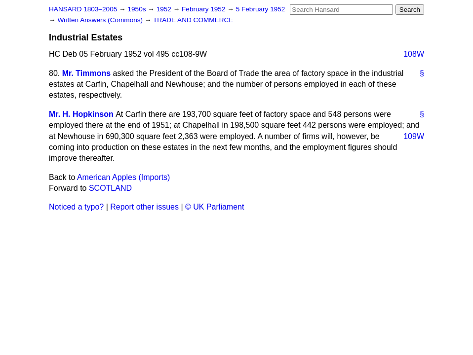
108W (413, 54)
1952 (165, 9)
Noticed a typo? (76, 207)
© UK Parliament (214, 207)
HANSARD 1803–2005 (83, 9)
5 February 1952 (260, 9)
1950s (137, 9)
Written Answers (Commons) (101, 20)
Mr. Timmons (86, 73)
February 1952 (204, 9)
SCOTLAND (110, 188)
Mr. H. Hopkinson (81, 114)
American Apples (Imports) (123, 177)
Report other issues (144, 207)
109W (413, 136)
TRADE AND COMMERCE (193, 20)
